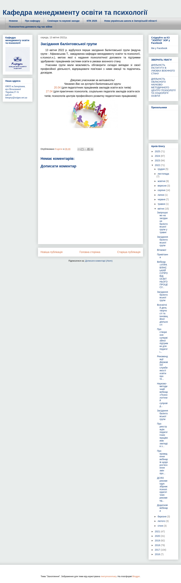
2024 (158, 156)
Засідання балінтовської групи (162, 241)
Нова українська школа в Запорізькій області (130, 20)
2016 (158, 554)
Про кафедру (32, 20)
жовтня (162, 181)
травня (162, 204)
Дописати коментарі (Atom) (98, 261)
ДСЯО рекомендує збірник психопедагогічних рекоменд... (162, 489)
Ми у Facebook (159, 48)
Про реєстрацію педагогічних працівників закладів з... (162, 435)
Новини (13, 20)
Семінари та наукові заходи (63, 20)
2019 (158, 540)
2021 (158, 531)
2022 (158, 165)
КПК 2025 (92, 20)
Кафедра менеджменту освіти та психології (75, 12)
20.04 (57, 87)
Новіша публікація (52, 252)
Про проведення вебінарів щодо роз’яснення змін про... (162, 462)
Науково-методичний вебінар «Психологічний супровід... (162, 394)
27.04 (49, 91)
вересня (162, 185)
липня (161, 195)
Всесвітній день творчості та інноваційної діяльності (162, 315)
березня (162, 516)
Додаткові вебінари (162, 508)
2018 (158, 545)
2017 (158, 549)
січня (161, 525)
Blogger (136, 576)
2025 (158, 151)
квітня (161, 208)
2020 (158, 536)
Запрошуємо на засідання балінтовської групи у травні (162, 222)
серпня (162, 190)
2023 (158, 160)
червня (162, 199)
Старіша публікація (128, 252)
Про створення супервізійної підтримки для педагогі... (162, 340)
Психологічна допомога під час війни (30, 26)
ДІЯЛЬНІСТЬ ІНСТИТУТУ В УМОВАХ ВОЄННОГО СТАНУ (163, 69)
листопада (163, 173)
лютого (162, 521)
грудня (161, 169)
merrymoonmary (108, 576)
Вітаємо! (161, 250)
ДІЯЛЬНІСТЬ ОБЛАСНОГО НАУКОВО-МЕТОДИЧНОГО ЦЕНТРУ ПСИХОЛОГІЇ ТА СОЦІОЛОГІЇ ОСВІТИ (163, 87)
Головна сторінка (90, 252)
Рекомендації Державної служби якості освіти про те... (162, 367)
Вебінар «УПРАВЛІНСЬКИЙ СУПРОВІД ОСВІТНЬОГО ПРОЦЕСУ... (162, 275)
